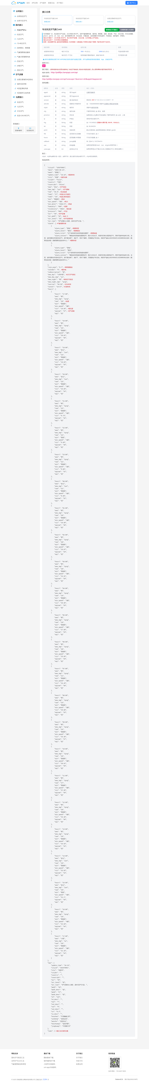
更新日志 (51, 3)
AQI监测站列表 (21, 88)
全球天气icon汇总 (17, 1061)
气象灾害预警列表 (22, 57)
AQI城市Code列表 (22, 93)
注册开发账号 (91, 92)
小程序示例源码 (49, 1064)
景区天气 (19, 70)
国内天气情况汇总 (17, 1057)
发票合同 (79, 1064)
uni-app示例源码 (50, 1067)
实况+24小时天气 (22, 115)
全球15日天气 (20, 21)
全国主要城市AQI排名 (23, 79)
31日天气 (19, 111)
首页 (28, 3)
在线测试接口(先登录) (127, 30)
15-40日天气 (20, 43)
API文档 (35, 3)
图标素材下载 (48, 1057)
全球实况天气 (20, 16)
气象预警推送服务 (22, 52)
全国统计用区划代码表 (111, 104)
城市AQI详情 (20, 84)
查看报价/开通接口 (112, 30)
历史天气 (19, 61)
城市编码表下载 (49, 1061)
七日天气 (19, 39)
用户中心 (131, 3)
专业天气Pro (20, 30)
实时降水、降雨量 (22, 48)
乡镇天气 (19, 66)
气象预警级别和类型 (18, 1064)
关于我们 (60, 3)
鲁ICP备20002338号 (131, 1079)
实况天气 (19, 34)
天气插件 (43, 3)
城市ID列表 (94, 107)
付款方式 (79, 1061)
